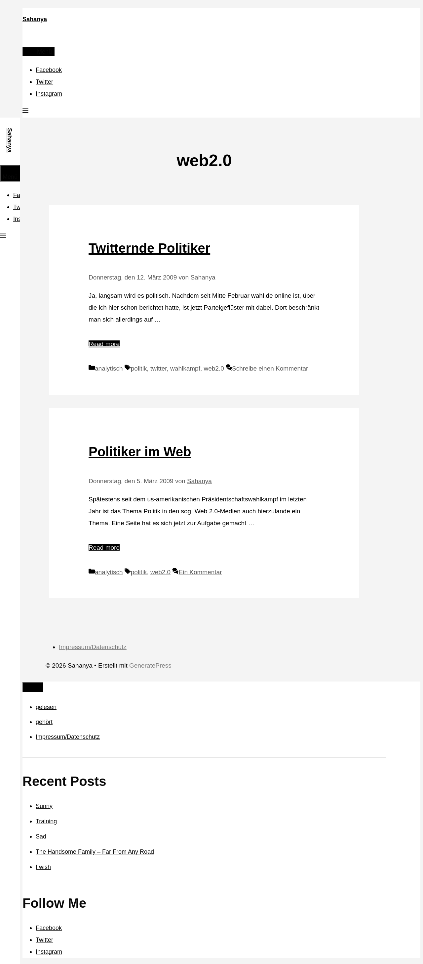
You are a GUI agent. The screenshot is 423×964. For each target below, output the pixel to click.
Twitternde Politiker (149, 248)
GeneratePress (150, 665)
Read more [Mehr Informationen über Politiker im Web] (104, 547)
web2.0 (214, 368)
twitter (158, 368)
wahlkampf (185, 368)
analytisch (109, 368)
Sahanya (34, 19)
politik (139, 368)
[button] (25, 111)
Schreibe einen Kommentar (270, 368)
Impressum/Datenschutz (93, 646)
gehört (44, 722)
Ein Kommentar (200, 572)
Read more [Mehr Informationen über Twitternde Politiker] (104, 343)
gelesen (46, 707)
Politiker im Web (140, 451)
